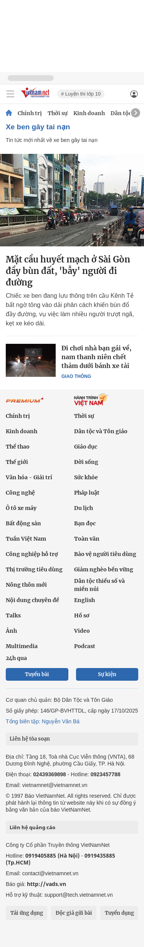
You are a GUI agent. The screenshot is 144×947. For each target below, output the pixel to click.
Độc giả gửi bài (74, 913)
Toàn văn (86, 538)
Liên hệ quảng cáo (32, 827)
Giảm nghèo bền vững (103, 569)
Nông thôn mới (26, 584)
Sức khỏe (86, 477)
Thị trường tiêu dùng (34, 569)
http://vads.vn (46, 884)
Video (82, 630)
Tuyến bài (37, 674)
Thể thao (18, 446)
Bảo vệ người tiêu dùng (105, 554)
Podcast (84, 646)
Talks (13, 615)
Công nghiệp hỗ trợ (32, 554)
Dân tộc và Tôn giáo (100, 431)
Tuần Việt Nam (26, 538)
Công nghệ (20, 492)
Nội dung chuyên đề (32, 600)
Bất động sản (23, 523)
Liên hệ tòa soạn (30, 739)
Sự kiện (107, 674)
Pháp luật (86, 492)
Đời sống (86, 462)
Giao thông (76, 376)
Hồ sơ (81, 615)
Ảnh (11, 630)
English (84, 600)
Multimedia (22, 646)
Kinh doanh (89, 113)
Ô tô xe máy (21, 508)
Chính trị (30, 113)
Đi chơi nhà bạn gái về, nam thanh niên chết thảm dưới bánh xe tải (96, 357)
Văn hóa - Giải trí (29, 477)
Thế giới (17, 462)
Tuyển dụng (119, 913)
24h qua (16, 658)
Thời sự (58, 113)
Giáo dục (85, 446)
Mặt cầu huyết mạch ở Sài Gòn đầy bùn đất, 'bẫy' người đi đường (68, 271)
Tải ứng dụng (26, 913)
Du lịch (83, 508)
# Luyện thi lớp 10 (81, 94)
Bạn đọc (85, 523)
